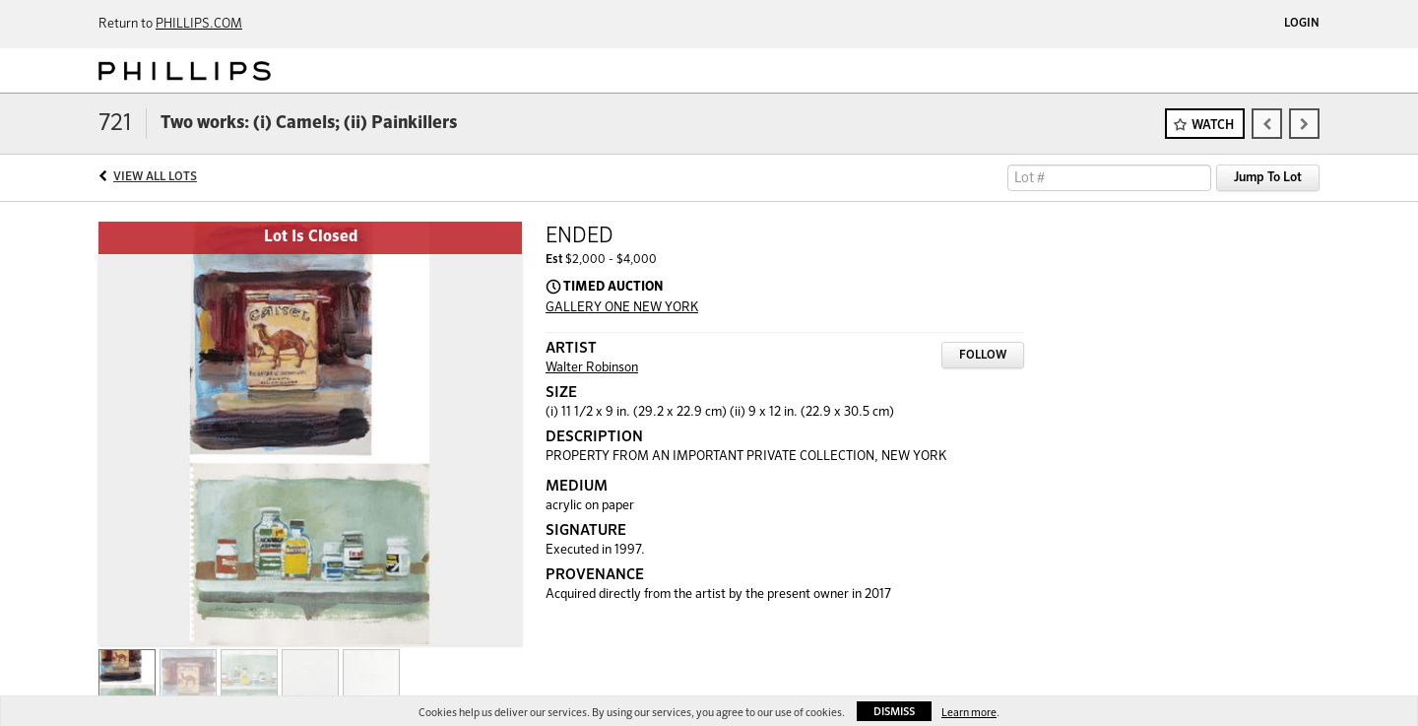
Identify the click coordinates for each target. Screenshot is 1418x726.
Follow (982, 356)
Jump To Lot (1268, 177)
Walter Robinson (592, 368)
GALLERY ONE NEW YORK (622, 307)
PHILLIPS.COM (199, 24)
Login (1302, 24)
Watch (1213, 125)
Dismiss (894, 711)
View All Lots (155, 177)
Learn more (969, 712)
